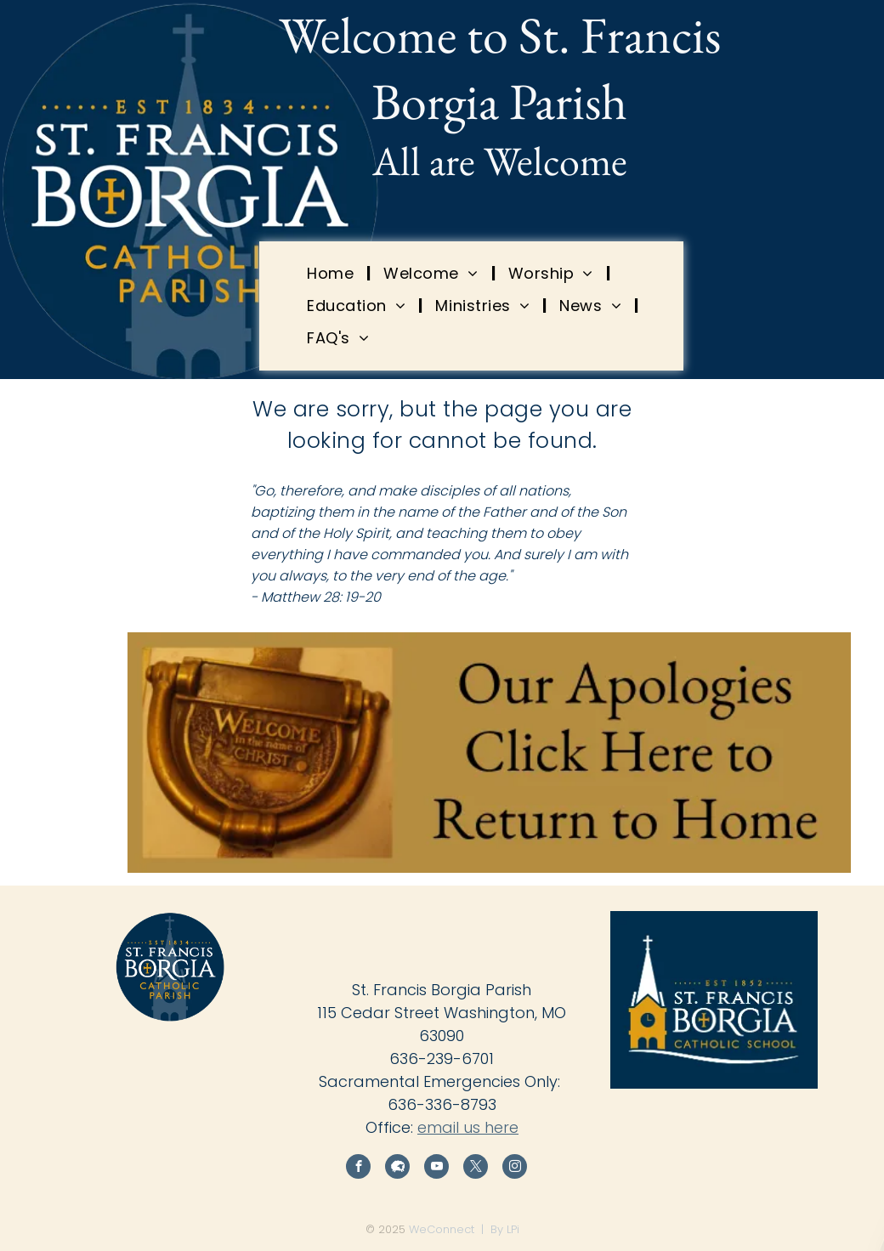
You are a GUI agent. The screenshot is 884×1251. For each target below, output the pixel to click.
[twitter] (475, 1168)
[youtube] (436, 1168)
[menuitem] (332, 273)
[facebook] (358, 1168)
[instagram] (514, 1168)
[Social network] (397, 1168)
